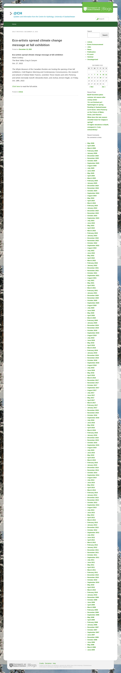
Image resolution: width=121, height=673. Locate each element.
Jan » (104, 87)
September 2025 (93, 163)
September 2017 (93, 388)
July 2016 (90, 420)
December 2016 (93, 410)
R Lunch (90, 54)
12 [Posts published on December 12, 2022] (89, 78)
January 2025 (92, 183)
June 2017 (91, 395)
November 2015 (93, 440)
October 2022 (92, 243)
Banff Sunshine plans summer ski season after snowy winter (96, 97)
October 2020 (92, 300)
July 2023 (90, 220)
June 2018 (91, 370)
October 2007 (92, 630)
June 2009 (91, 602)
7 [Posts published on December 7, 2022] (94, 74)
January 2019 (92, 353)
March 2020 (91, 318)
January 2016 (92, 435)
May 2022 (90, 255)
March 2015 (91, 460)
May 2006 (90, 645)
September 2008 (93, 615)
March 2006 (91, 647)
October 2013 (92, 502)
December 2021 (93, 268)
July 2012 (90, 535)
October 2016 (92, 415)
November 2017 (93, 383)
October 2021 (92, 273)
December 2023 (93, 211)
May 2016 (90, 425)
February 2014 (92, 492)
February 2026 (92, 151)
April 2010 (91, 587)
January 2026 (92, 153)
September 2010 (93, 582)
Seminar (90, 57)
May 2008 (90, 617)
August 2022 (92, 248)
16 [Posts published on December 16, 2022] (100, 78)
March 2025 (91, 178)
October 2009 (92, 600)
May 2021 (90, 283)
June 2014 (91, 482)
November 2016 (93, 413)
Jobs (89, 47)
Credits (41, 663)
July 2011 (90, 560)
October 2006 (92, 640)
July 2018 (90, 368)
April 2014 (91, 487)
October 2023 (92, 215)
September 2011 (93, 557)
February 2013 (92, 522)
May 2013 (90, 515)
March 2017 (91, 403)
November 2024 (93, 188)
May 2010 (90, 585)
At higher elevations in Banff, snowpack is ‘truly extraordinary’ (98, 127)
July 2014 (90, 480)
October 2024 (92, 191)
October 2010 (92, 580)
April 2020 (91, 315)
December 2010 (93, 575)
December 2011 (93, 550)
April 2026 (91, 146)
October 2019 (92, 330)
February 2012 (92, 545)
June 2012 (91, 537)
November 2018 (93, 358)
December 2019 (93, 325)
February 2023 (92, 233)
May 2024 (90, 198)
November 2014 (93, 470)
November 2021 (93, 270)
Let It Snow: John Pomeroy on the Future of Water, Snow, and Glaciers (97, 112)
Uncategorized (92, 59)
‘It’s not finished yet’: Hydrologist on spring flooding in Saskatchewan (96, 104)
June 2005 (91, 650)
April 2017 (91, 400)
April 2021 (91, 285)
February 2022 (92, 263)
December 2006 (93, 637)
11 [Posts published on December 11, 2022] (106, 74)
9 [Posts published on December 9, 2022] (100, 74)
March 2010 (91, 590)
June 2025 (91, 171)
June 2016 (91, 423)
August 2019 (92, 335)
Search (89, 31)
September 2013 (93, 505)
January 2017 (92, 408)
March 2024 (91, 203)
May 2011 (90, 565)
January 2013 (92, 525)
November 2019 (93, 328)
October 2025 (92, 161)
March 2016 (91, 430)
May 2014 (90, 485)
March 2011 (91, 570)
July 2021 (90, 280)
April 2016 (91, 428)
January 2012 (92, 547)
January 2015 (92, 465)
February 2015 (92, 462)
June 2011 (91, 562)
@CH (17, 13)
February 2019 (92, 350)
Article (21, 92)
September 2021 (93, 275)
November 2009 (93, 597)
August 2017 (92, 390)
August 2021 (92, 278)
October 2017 (92, 385)
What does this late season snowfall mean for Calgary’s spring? (97, 119)
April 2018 (91, 375)
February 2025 (92, 181)
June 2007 (91, 635)
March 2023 (91, 230)
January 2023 (92, 235)
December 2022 (93, 238)
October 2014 (92, 473)
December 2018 (93, 355)
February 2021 (92, 290)
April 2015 (91, 458)
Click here (16, 86)
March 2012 (91, 542)
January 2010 (92, 595)
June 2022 (91, 253)
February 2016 (92, 433)
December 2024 (93, 185)
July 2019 (90, 338)
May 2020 (90, 313)
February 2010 (92, 592)
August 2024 (92, 196)
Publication (91, 52)
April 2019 (91, 345)
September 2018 (93, 363)
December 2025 (93, 156)
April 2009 (91, 605)
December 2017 (93, 380)
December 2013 (93, 497)
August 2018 (92, 365)
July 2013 (90, 510)
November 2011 (93, 552)
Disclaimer (48, 663)
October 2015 (92, 443)
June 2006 (91, 642)
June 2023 (91, 223)
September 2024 (93, 193)
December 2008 (93, 612)
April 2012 (91, 540)
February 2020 (92, 320)
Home (14, 24)
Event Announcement (95, 44)
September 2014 (93, 475)
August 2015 (92, 447)
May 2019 (90, 343)
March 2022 (91, 260)
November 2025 (93, 158)
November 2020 (93, 298)
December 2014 (93, 467)
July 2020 (90, 308)
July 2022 (90, 250)
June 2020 (91, 310)
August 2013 (92, 507)
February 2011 (92, 572)
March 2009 (91, 607)
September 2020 (93, 303)
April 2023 (91, 228)
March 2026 (91, 148)
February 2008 (92, 622)
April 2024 (91, 200)
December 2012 (93, 527)
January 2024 (92, 208)
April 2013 (91, 517)
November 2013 (93, 500)
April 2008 (91, 620)
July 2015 (90, 450)
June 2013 (91, 512)
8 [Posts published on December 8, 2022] (97, 74)
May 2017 (90, 398)
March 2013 (91, 520)
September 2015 (93, 445)
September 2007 (93, 632)
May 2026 (90, 143)
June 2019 (91, 340)
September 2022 (93, 245)
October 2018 (92, 360)
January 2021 (92, 293)
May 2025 (90, 173)
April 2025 (91, 176)
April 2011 (91, 567)
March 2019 (91, 348)
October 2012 (92, 530)
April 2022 (91, 258)
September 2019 (93, 333)
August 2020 (92, 305)
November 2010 (93, 577)
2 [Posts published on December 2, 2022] (100, 71)
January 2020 (92, 323)
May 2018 (90, 373)
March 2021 (91, 288)
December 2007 (93, 627)
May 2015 (90, 455)
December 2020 (93, 295)
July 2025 (90, 168)
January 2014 (92, 495)
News (89, 49)
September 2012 (93, 532)
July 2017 (90, 393)
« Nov (91, 87)
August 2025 (92, 166)
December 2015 (93, 438)
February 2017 (92, 405)
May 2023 (90, 225)
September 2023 (93, 218)
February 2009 (92, 610)
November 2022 (93, 240)
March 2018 (91, 378)
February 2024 (92, 205)
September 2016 (93, 418)
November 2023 (93, 213)
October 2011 (92, 555)
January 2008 (92, 625)
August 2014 (92, 477)
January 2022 (92, 265)
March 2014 (91, 490)
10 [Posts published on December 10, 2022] (103, 74)
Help (54, 663)
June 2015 (91, 453)
